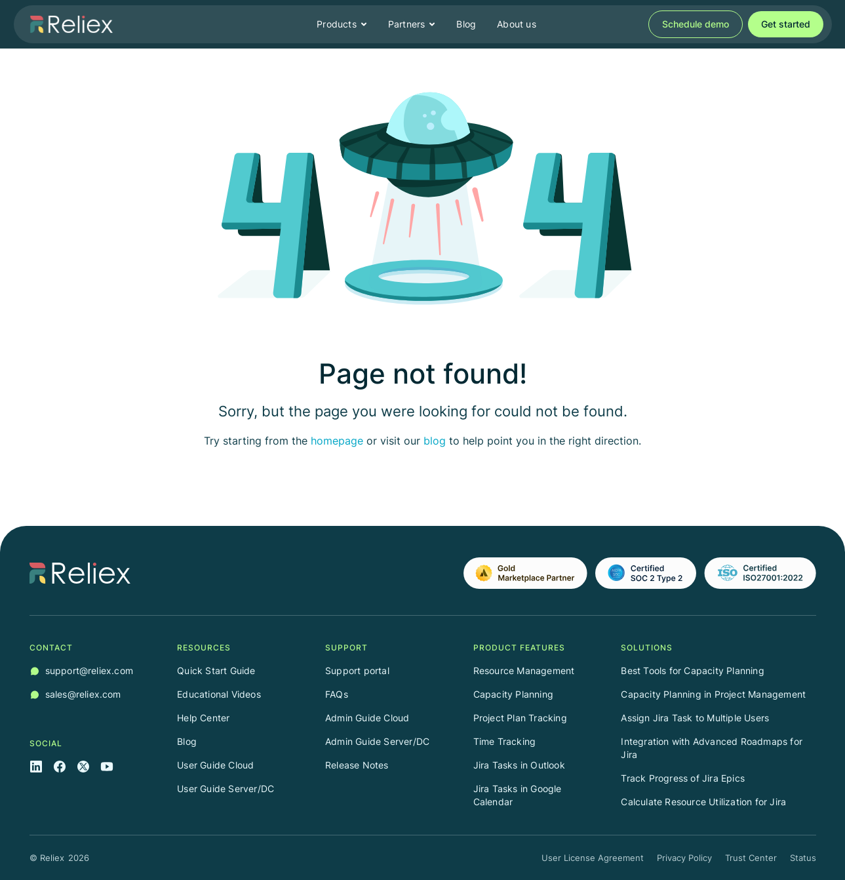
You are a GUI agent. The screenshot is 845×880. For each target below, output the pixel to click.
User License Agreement (592, 857)
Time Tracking (504, 741)
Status (803, 857)
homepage (337, 440)
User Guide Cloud (215, 764)
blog (434, 440)
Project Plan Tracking (520, 717)
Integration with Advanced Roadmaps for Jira (711, 748)
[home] (71, 24)
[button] (342, 24)
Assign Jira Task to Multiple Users (695, 717)
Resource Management (524, 670)
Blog (466, 24)
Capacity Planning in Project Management (713, 694)
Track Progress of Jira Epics (683, 778)
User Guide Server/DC (225, 788)
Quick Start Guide (216, 670)
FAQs (336, 694)
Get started (785, 24)
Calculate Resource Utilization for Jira (703, 801)
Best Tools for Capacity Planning (692, 670)
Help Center (203, 717)
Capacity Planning (513, 694)
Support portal (357, 670)
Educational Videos (219, 694)
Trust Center (751, 857)
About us (516, 24)
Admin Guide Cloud (367, 717)
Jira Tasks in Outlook (519, 764)
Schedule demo (695, 24)
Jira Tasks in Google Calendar (517, 795)
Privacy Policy (684, 857)
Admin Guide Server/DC (377, 741)
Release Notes (357, 764)
